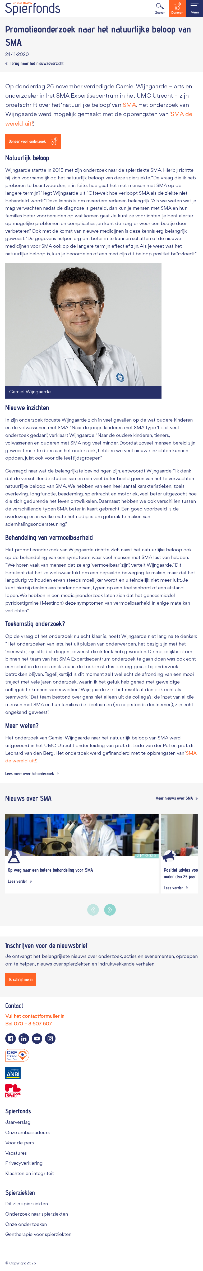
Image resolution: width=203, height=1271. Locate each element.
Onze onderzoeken (26, 1224)
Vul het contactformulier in (34, 1016)
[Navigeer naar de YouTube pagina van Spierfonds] (37, 1038)
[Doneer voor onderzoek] (33, 141)
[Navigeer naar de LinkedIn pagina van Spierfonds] (24, 1038)
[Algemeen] (169, 855)
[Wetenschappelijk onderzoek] (13, 855)
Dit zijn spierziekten (26, 1204)
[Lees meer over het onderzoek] (32, 774)
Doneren (177, 8)
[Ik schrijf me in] (20, 979)
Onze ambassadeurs (27, 1132)
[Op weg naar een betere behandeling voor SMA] (82, 835)
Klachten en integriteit (29, 1173)
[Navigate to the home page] (32, 8)
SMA (129, 105)
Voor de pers (19, 1143)
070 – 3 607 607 (33, 1024)
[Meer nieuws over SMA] (175, 798)
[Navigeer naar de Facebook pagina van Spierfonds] (10, 1038)
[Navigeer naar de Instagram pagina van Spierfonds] (50, 1038)
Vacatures (16, 1153)
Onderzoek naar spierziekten (36, 1214)
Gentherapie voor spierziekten (38, 1234)
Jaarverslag (18, 1122)
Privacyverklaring (24, 1163)
